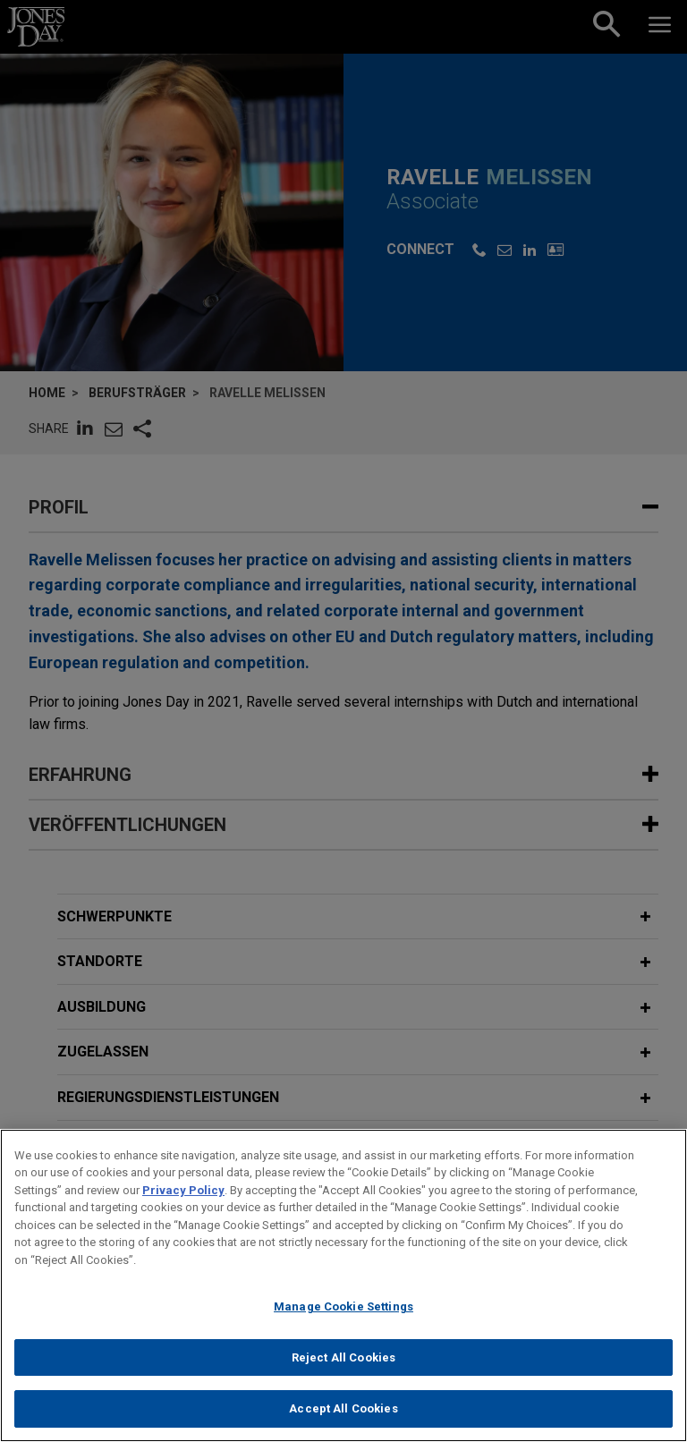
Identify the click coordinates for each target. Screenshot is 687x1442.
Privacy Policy (183, 1197)
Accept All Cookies (343, 1416)
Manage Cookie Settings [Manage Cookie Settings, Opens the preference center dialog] (343, 1313)
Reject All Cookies (343, 1364)
